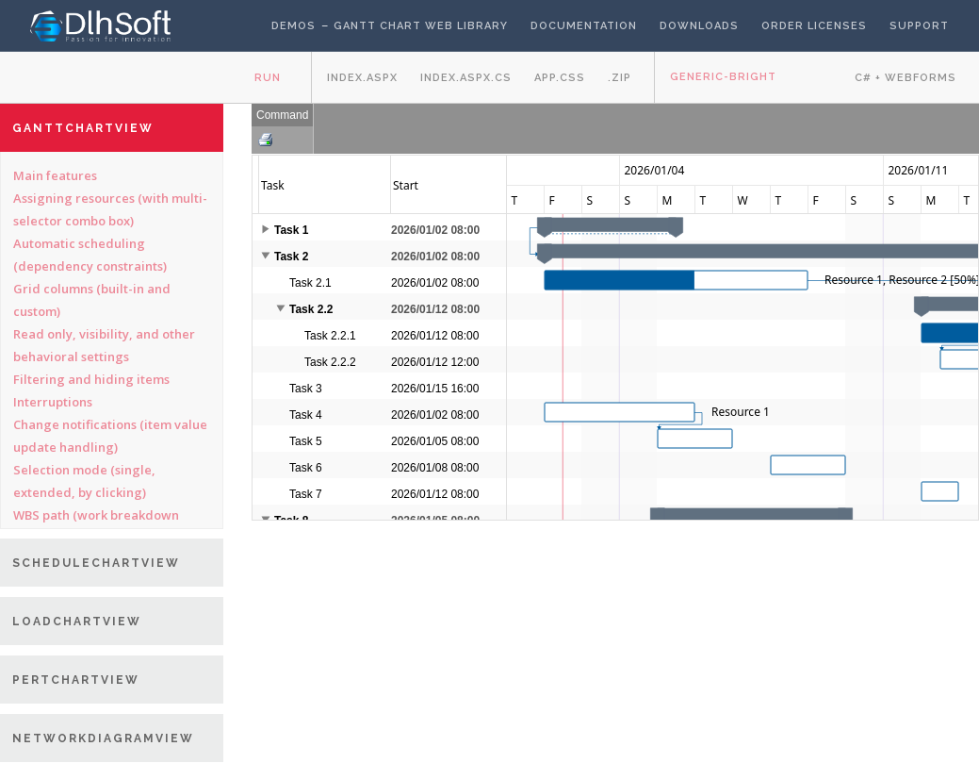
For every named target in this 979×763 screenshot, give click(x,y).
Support (919, 26)
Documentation (583, 26)
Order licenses (814, 26)
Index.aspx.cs (466, 78)
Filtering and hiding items (91, 379)
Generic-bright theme (723, 87)
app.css (559, 78)
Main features (55, 175)
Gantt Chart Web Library (421, 26)
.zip (619, 78)
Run (267, 78)
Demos (293, 26)
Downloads (699, 26)
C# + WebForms (905, 78)
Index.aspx (362, 78)
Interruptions (52, 401)
